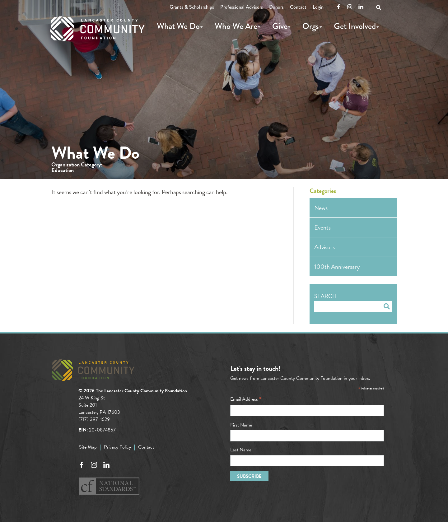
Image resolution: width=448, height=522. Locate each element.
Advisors (324, 247)
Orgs (310, 26)
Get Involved (355, 26)
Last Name (240, 450)
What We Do (178, 26)
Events (322, 227)
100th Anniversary (337, 266)
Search (325, 296)
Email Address (246, 399)
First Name (241, 425)
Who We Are (236, 26)
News (321, 207)
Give (279, 26)
